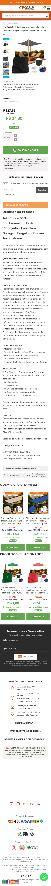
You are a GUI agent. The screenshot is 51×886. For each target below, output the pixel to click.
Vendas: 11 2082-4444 (26, 687)
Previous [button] (6, 39)
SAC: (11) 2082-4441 (26, 689)
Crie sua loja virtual (10, 880)
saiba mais (8, 168)
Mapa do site (30, 871)
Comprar (12, 547)
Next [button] (6, 77)
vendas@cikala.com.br (26, 706)
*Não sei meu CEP (8, 194)
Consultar (42, 190)
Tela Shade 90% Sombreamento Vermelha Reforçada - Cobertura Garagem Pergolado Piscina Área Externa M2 (37, 592)
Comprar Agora (28, 150)
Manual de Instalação (22, 402)
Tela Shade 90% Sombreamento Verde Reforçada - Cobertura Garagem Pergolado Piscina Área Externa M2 (12, 592)
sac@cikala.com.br (24, 708)
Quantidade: (7, 133)
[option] (6, 44)
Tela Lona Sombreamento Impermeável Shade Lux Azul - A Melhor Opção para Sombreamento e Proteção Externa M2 (37, 523)
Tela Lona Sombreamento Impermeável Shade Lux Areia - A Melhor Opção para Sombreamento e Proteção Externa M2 (12, 523)
